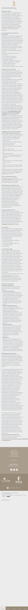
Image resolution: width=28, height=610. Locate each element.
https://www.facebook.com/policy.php (10, 434)
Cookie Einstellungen (18, 495)
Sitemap (24, 495)
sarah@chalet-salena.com (7, 224)
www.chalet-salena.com (7, 27)
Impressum (3, 495)
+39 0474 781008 (14, 454)
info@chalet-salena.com (14, 456)
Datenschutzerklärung (10, 495)
